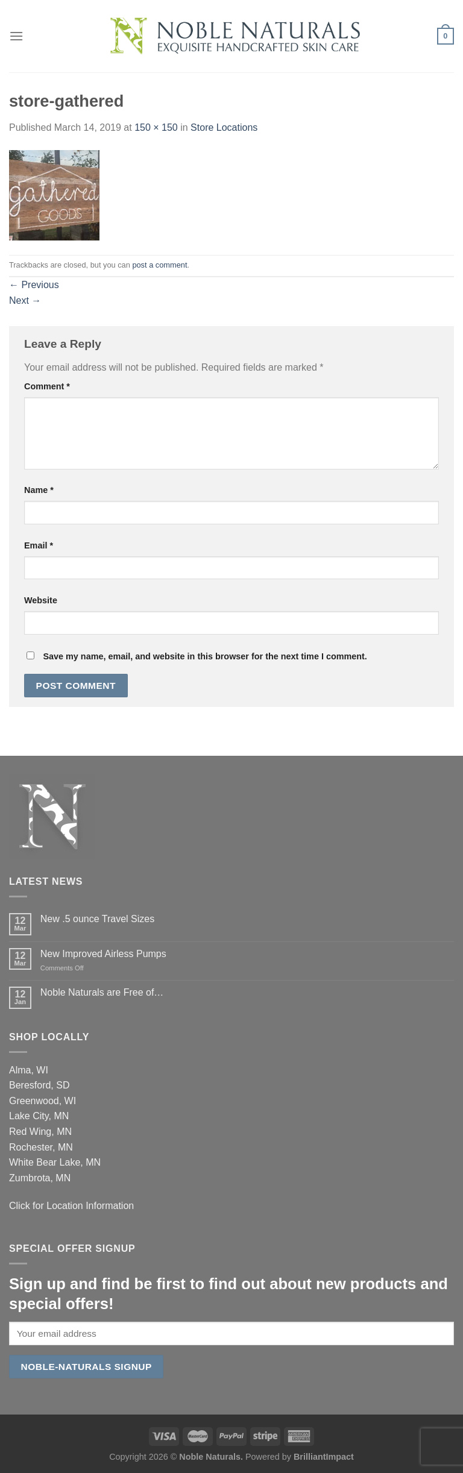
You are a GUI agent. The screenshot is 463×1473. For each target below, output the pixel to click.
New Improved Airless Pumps (103, 954)
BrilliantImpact (324, 1457)
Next (25, 300)
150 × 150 (156, 127)
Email (38, 545)
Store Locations (224, 127)
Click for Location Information (71, 1206)
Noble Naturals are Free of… (102, 992)
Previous (34, 285)
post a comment (159, 264)
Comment (47, 386)
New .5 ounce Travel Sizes (97, 919)
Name (39, 490)
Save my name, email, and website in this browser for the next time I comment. (205, 656)
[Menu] (16, 36)
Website (40, 600)
